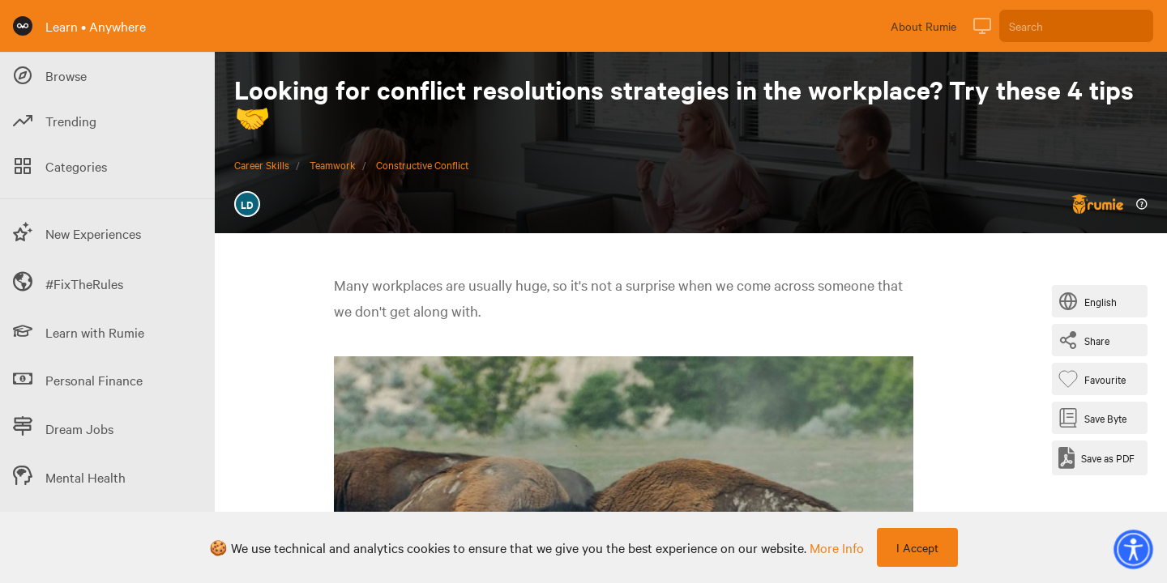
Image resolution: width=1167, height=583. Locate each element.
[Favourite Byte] (1095, 379)
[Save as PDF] (1096, 458)
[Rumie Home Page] (22, 26)
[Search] (1076, 26)
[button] (1133, 549)
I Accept (917, 547)
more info (837, 547)
